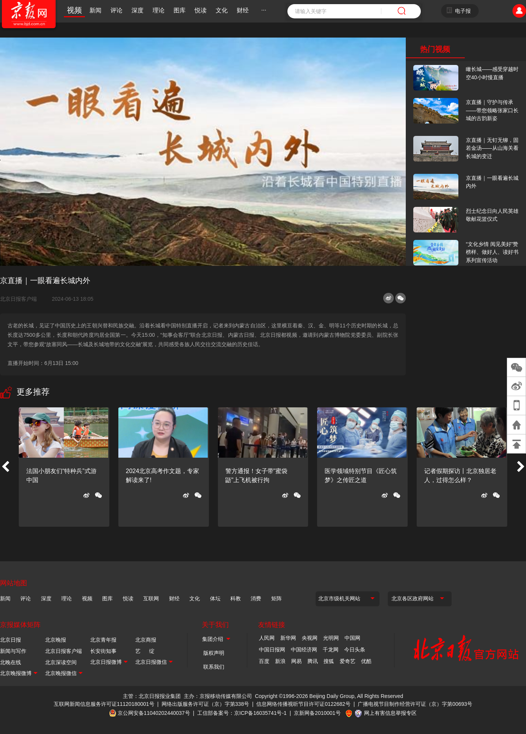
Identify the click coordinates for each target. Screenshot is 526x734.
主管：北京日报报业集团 (152, 696)
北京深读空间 (61, 662)
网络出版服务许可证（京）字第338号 (205, 704)
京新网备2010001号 (317, 713)
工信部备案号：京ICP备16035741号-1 (242, 713)
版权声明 (213, 653)
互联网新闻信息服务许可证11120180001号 (104, 704)
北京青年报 (103, 640)
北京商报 (145, 640)
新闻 (95, 10)
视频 (74, 10)
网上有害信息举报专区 (390, 713)
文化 (222, 10)
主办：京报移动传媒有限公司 (218, 696)
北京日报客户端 (18, 299)
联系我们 (213, 667)
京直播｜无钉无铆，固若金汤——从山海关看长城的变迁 (492, 148)
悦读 (201, 10)
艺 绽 (144, 651)
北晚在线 (10, 662)
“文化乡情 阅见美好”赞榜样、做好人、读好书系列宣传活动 (492, 252)
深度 (138, 10)
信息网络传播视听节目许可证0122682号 (303, 704)
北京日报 (10, 640)
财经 (243, 10)
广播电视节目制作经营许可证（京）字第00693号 (415, 704)
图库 (180, 10)
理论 (159, 10)
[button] (5, 467)
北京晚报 (55, 640)
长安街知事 (103, 651)
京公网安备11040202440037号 (154, 713)
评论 (116, 10)
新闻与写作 (13, 651)
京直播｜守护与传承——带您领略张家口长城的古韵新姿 (492, 110)
